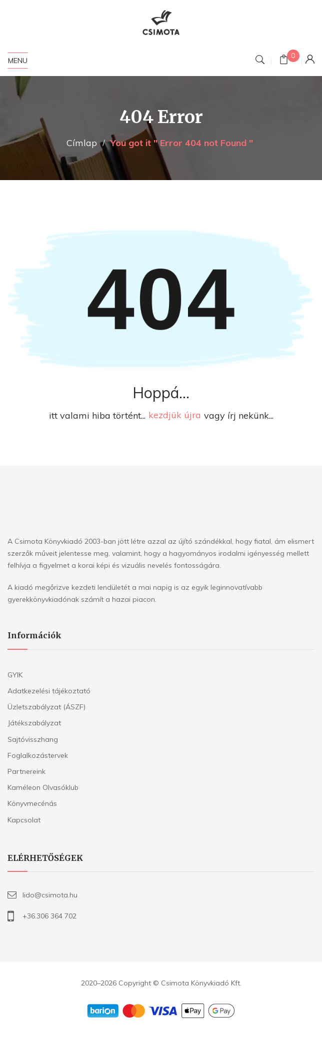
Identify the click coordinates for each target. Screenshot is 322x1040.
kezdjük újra (174, 415)
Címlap (81, 143)
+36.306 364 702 (49, 915)
